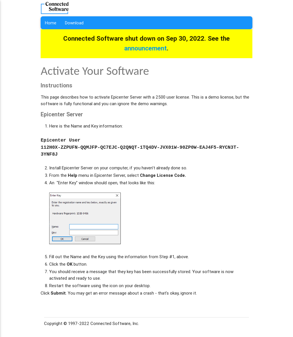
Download (74, 23)
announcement (145, 48)
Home (50, 23)
